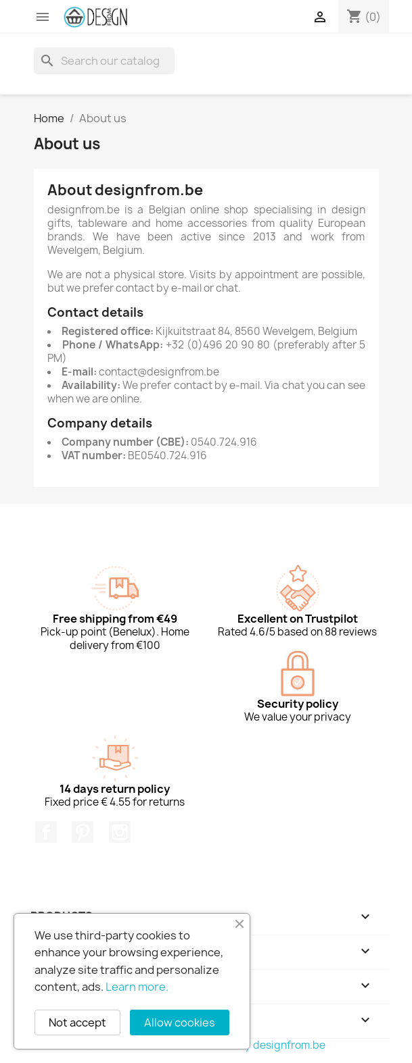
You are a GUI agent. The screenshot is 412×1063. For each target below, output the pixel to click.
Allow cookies (179, 1022)
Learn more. (137, 986)
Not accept (77, 1022)
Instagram (120, 832)
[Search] (104, 60)
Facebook (46, 832)
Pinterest (82, 832)
